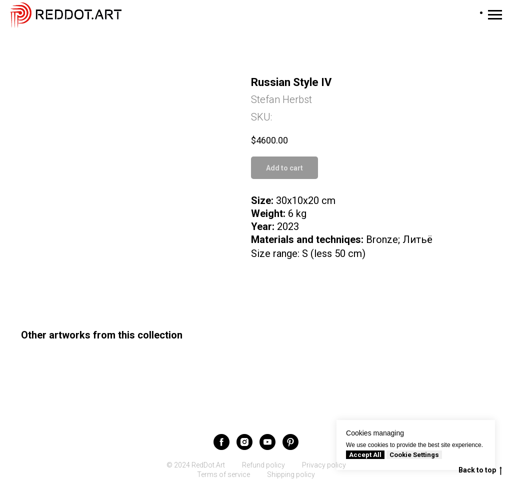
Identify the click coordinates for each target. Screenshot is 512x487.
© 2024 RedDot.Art (195, 465)
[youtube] (268, 442)
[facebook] (222, 442)
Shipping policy (291, 474)
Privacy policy (324, 465)
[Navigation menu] (495, 15)
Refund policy (263, 465)
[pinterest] (290, 442)
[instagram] (244, 442)
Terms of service (223, 474)
